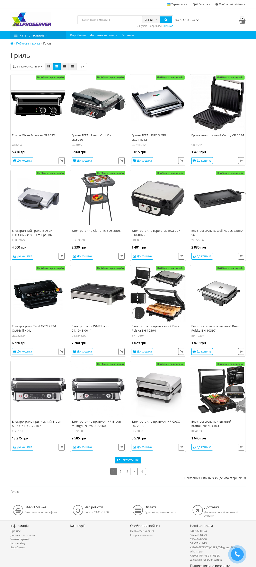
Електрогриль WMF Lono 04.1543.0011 (90, 328)
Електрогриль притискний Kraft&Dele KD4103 (211, 423)
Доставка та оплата (103, 35)
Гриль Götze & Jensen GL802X (33, 135)
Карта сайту (17, 543)
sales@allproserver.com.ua (206, 559)
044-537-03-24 (182, 20)
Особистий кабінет (142, 531)
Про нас (15, 531)
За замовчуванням (27, 66)
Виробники (78, 35)
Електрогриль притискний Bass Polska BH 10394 (155, 328)
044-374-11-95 (198, 543)
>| (141, 471)
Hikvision (168, 26)
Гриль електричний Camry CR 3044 (217, 135)
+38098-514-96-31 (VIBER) (205, 555)
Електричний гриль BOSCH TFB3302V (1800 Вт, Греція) (32, 232)
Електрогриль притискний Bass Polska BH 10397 (215, 328)
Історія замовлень (141, 535)
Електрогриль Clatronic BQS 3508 (96, 230)
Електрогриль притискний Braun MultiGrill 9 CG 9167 (36, 423)
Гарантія (128, 35)
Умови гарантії (19, 539)
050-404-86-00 (198, 539)
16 (81, 66)
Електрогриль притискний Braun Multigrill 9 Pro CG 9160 (96, 423)
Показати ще (128, 460)
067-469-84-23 (198, 535)
